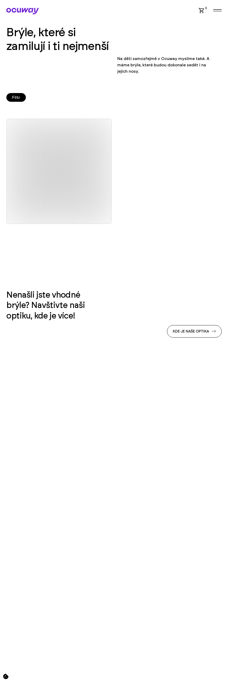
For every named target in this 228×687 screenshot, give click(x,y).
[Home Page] (22, 11)
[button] (201, 10)
